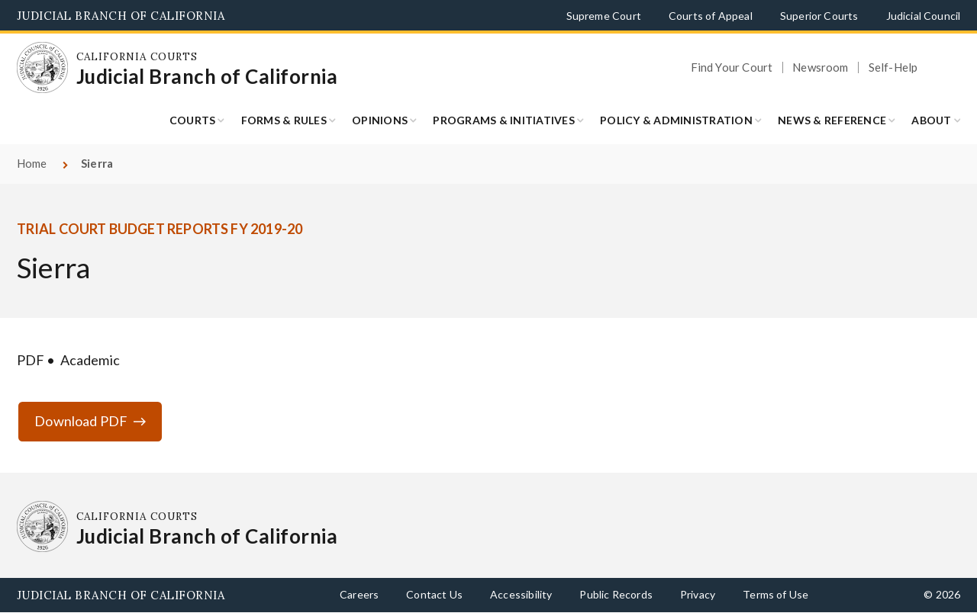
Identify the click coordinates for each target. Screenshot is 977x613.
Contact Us (434, 594)
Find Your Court (732, 67)
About (931, 120)
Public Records (616, 594)
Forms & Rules (284, 120)
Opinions (380, 120)
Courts (192, 120)
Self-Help (893, 67)
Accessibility (521, 594)
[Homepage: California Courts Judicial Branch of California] (43, 68)
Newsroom (820, 67)
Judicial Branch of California (121, 15)
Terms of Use (775, 594)
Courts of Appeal (711, 15)
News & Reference (832, 120)
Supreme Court (603, 15)
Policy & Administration (676, 120)
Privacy (697, 594)
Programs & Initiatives (504, 120)
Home (32, 163)
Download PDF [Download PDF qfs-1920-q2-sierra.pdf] (80, 420)
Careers (359, 594)
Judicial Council (923, 15)
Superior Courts (819, 15)
